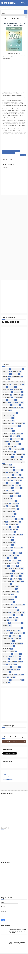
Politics (12, 621)
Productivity (6, 154)
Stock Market (6, 667)
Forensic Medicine (7, 486)
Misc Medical (17, 548)
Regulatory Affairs (7, 647)
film (12, 478)
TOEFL (15, 670)
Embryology (6, 465)
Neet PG (12, 558)
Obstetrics (5, 569)
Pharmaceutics (6, 595)
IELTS (4, 507)
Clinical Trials (18, 424)
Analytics (15, 374)
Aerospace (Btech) (17, 369)
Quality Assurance (7, 641)
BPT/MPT (12, 400)
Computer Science (7, 434)
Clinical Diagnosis (7, 416)
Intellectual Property (8, 514)
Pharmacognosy (7, 600)
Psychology (15, 636)
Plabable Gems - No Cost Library (17, 936)
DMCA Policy (5, 776)
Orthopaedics (17, 574)
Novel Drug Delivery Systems (9, 564)
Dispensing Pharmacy (8, 452)
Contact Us (5, 778)
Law (4, 525)
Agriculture (6, 372)
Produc (5, 631)
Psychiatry (5, 636)
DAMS (4, 442)
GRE (10, 491)
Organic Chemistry (7, 571)
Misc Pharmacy (6, 551)
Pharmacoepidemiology (8, 597)
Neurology (5, 561)
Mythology (5, 556)
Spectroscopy (15, 660)
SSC (4, 665)
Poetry (4, 621)
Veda (11, 678)
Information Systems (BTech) (9, 509)
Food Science (13, 483)
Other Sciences (6, 577)
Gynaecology (6, 496)
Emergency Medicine (7, 468)
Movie (17, 553)
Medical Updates (7, 540)
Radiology (17, 644)
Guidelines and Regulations (9, 494)
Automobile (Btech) (17, 385)
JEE (4, 522)
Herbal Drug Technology (8, 501)
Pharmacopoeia (18, 605)
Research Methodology (8, 652)
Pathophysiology (7, 582)
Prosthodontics (18, 634)
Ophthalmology (16, 569)
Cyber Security (17, 439)
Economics (17, 457)
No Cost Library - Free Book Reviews (12, 3)
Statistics (11, 665)
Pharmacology (6, 605)
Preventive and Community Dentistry (11, 628)
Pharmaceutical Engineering (9, 592)
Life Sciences (12, 525)
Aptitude (5, 380)
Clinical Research (7, 424)
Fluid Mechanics (6, 481)
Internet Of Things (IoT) (8, 520)
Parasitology (6, 579)
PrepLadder (6, 626)
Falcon (16, 476)
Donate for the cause (7, 780)
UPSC (19, 675)
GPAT (4, 491)
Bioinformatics (6, 393)
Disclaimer (5, 775)
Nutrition (13, 566)
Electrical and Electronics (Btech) (11, 460)
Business (5, 403)
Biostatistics (6, 395)
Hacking (16, 496)
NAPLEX (14, 556)
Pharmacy (5, 613)
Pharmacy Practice (17, 613)
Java (19, 520)
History (14, 504)
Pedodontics (6, 584)
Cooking (18, 434)
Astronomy (5, 385)
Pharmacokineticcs (7, 603)
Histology (5, 504)
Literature (5, 527)
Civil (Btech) (6, 411)
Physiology (5, 618)
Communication (6, 429)
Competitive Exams (7, 431)
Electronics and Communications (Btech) (12, 463)
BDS (4, 387)
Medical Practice (7, 538)
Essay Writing (12, 473)
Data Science (13, 442)
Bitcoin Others (6, 398)
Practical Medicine (16, 623)
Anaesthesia (6, 374)
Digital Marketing (17, 450)
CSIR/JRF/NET (6, 439)
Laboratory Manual (13, 522)
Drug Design (19, 455)
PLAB (14, 618)
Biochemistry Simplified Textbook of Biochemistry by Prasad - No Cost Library (17, 932)
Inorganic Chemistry (7, 512)
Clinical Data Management (9, 413)
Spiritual (5, 662)
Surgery (16, 667)
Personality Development (13, 152)
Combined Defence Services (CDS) (10, 426)
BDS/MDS (12, 387)
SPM (13, 662)
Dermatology (15, 444)
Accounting (6, 369)
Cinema (18, 408)
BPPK (4, 400)
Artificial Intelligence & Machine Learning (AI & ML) (13, 383)
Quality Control (7, 644)
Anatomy (5, 377)
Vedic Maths (6, 680)
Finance (18, 478)
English (18, 470)
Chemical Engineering (8, 408)
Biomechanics (17, 393)
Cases (13, 403)
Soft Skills (15, 657)
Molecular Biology (7, 553)
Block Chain (17, 398)
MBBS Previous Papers (8, 533)
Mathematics (6, 530)
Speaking (5, 660)
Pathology (16, 579)
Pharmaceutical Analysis (9, 590)
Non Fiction (15, 561)
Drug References (7, 457)
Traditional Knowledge (8, 675)
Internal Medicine (7, 517)
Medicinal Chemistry (7, 543)
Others (4, 152)
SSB (19, 662)
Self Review (5, 657)
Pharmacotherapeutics (8, 608)
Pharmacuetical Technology (9, 610)
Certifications (6, 406)
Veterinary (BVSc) (17, 680)
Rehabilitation (6, 649)
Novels (4, 566)
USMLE (4, 678)
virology (5, 683)
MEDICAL (18, 535)
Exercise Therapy (7, 476)
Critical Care (6, 437)
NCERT (4, 558)
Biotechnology (17, 395)
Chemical (16, 406)
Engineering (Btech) (7, 470)
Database (5, 444)
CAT (20, 403)
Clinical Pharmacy (7, 421)
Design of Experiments (8, 447)
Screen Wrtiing (6, 654)
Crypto (15, 437)
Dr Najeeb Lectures (7, 455)
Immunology (12, 507)
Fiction (4, 478)
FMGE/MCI (17, 481)
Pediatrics (18, 582)
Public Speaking (6, 639)
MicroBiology (6, 548)
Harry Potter (6, 499)
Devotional (5, 450)
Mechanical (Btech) (7, 535)
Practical (5, 623)
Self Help (12, 154)
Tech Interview (6, 670)
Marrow (14, 527)
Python (16, 639)
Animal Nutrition (16, 377)
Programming (6, 634)
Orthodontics (6, 574)
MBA (14, 530)
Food (4, 483)
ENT (4, 473)
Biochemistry (6, 390)
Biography (16, 390)
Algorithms (15, 372)
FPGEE (17, 486)
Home (3, 12)
